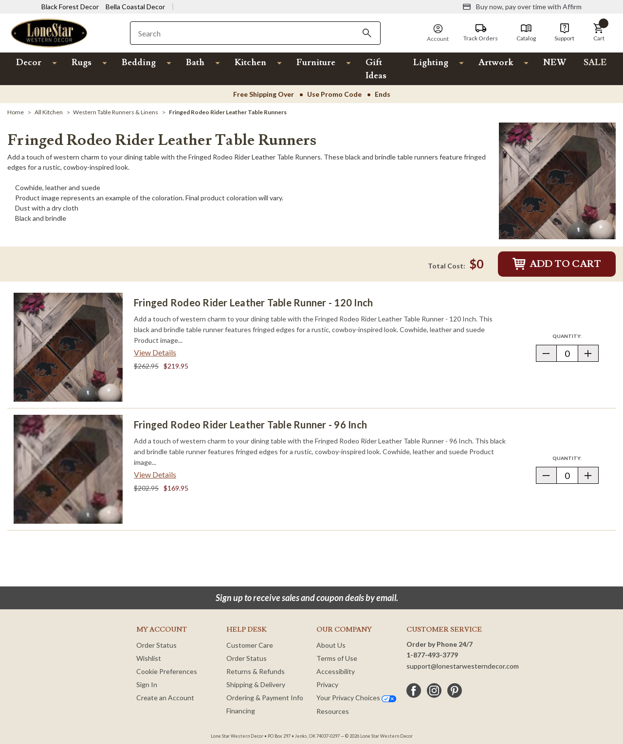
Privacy (327, 684)
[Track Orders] (480, 32)
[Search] (367, 33)
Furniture (315, 62)
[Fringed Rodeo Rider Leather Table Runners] (228, 112)
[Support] (564, 32)
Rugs (82, 62)
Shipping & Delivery (255, 684)
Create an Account (165, 697)
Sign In (146, 684)
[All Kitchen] (49, 112)
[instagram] (434, 690)
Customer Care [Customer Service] (249, 645)
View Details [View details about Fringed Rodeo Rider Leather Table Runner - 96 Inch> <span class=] (155, 474)
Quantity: (575, 336)
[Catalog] (526, 32)
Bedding (139, 62)
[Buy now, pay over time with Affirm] (522, 7)
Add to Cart (557, 264)
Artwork (495, 62)
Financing (240, 711)
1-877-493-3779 (432, 655)
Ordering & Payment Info (264, 697)
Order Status (156, 645)
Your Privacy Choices (356, 697)
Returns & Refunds (255, 671)
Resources (332, 711)
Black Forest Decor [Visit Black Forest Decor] (70, 6)
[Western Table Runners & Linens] (115, 112)
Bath (195, 62)
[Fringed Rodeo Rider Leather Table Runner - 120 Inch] (68, 347)
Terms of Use (336, 658)
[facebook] (413, 690)
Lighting (430, 62)
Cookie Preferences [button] (166, 671)
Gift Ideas (376, 69)
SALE (595, 62)
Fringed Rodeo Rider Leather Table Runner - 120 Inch (253, 302)
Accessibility (335, 671)
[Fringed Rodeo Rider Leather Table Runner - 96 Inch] (68, 469)
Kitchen (250, 62)
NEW (554, 62)
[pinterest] (454, 690)
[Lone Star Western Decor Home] (49, 32)
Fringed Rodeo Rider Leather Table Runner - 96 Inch (250, 424)
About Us (331, 645)
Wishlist (148, 658)
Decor (28, 62)
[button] (598, 32)
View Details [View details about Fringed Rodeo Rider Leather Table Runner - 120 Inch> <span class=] (155, 352)
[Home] (15, 112)
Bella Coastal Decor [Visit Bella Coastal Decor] (135, 6)
